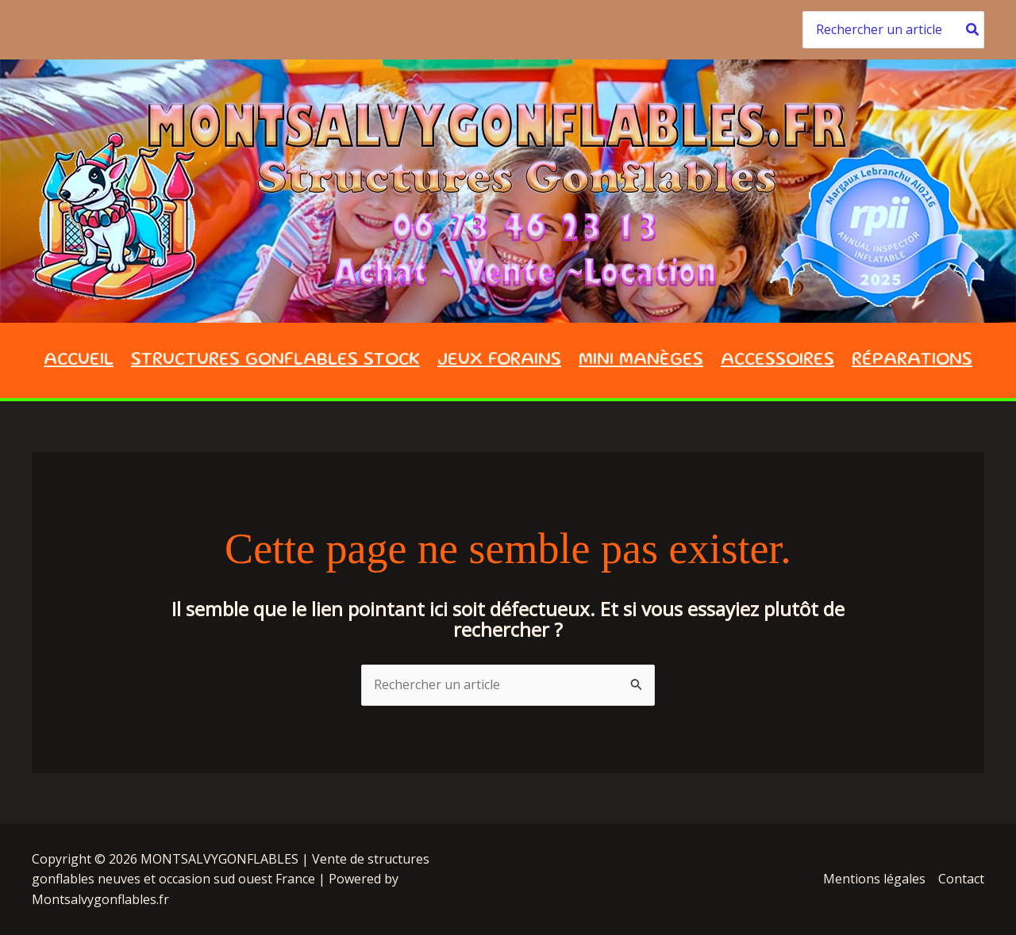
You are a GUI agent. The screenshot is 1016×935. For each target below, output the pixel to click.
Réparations (912, 360)
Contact (961, 878)
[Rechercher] (973, 30)
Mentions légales (874, 878)
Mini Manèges (641, 360)
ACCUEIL (79, 360)
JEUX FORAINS (499, 360)
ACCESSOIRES (777, 360)
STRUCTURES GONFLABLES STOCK (275, 360)
